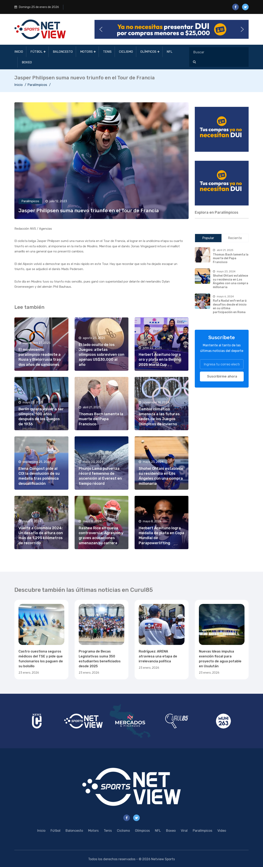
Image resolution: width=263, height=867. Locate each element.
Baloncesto (63, 52)
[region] (222, 129)
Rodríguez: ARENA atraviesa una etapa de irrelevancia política (158, 656)
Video (221, 831)
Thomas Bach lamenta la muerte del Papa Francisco (101, 419)
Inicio (18, 52)
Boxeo (27, 62)
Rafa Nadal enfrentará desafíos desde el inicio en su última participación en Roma (230, 306)
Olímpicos (148, 52)
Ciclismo (126, 52)
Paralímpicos (37, 85)
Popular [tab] (208, 238)
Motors (86, 52)
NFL (169, 52)
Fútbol (36, 52)
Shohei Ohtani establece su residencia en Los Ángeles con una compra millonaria (230, 281)
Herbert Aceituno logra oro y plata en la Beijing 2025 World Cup (160, 359)
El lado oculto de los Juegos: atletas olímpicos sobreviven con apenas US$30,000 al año (101, 354)
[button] (172, 29)
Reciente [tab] (235, 238)
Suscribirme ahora (222, 376)
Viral (184, 831)
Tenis (107, 52)
